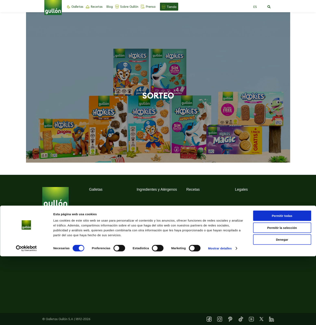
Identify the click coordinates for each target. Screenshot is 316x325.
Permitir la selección (282, 296)
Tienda (171, 7)
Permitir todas (282, 284)
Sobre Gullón (129, 7)
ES (255, 7)
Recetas (97, 7)
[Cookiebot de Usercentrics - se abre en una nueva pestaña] (26, 317)
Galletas (77, 7)
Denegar (282, 308)
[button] (269, 7)
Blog (109, 7)
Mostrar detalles (220, 317)
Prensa (150, 7)
